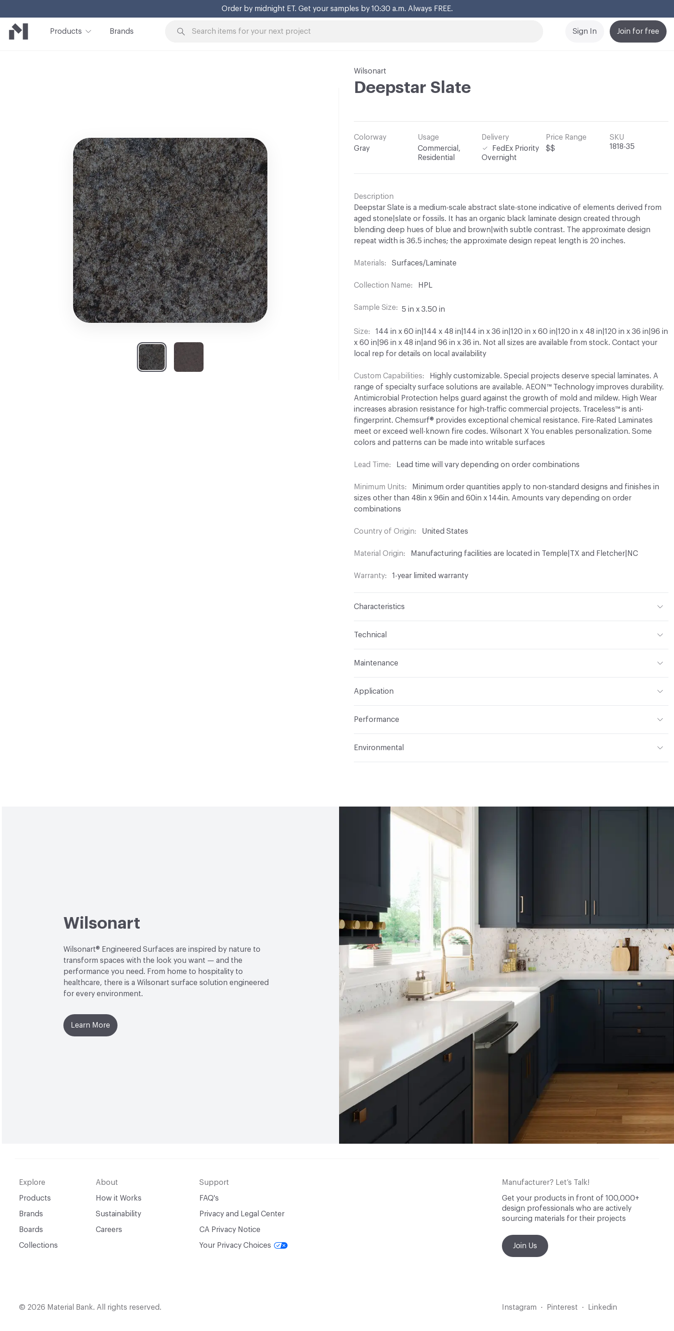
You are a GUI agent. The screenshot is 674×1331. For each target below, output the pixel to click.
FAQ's (209, 1198)
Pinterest (562, 1307)
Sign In (585, 31)
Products (66, 30)
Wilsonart (370, 71)
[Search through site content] (359, 31)
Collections (38, 1245)
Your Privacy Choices (243, 1245)
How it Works (119, 1198)
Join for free (638, 31)
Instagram (519, 1307)
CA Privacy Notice (229, 1229)
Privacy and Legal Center (241, 1214)
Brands (122, 31)
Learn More (90, 1025)
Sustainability (118, 1214)
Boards (31, 1229)
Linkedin (602, 1307)
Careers (109, 1229)
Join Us (525, 1246)
